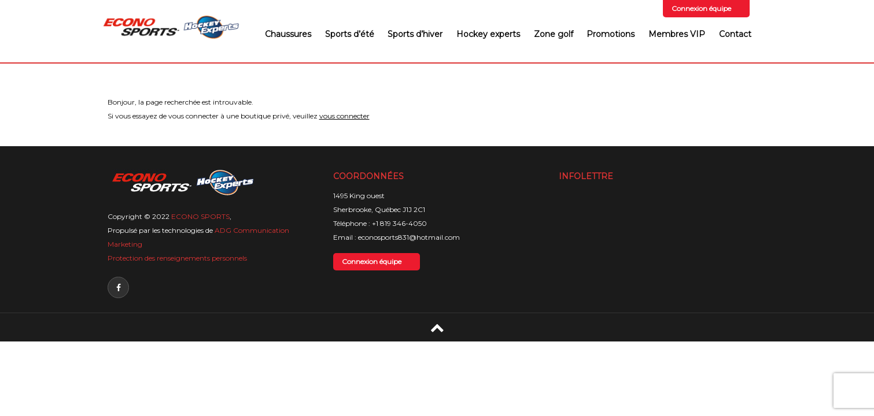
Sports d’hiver (415, 34)
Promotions (611, 34)
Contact (735, 34)
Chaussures (288, 34)
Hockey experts (488, 34)
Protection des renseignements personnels (177, 258)
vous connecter (344, 116)
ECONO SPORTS (200, 216)
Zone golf (553, 34)
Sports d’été (349, 34)
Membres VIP (676, 34)
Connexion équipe (701, 8)
